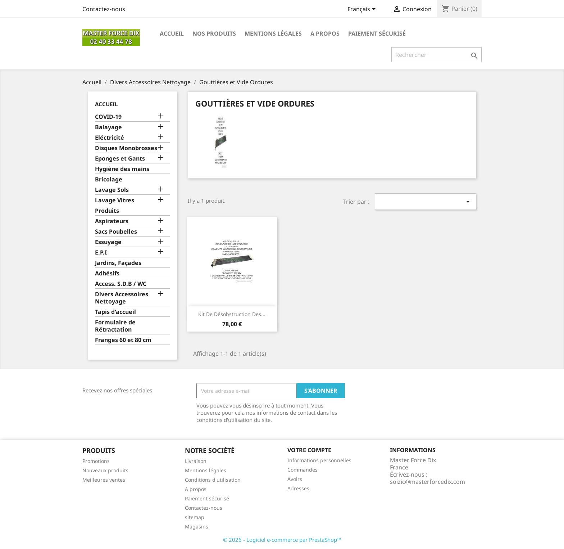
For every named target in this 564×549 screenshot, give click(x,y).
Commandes (302, 469)
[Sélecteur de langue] (362, 9)
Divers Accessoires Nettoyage (121, 298)
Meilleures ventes (103, 479)
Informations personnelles (319, 460)
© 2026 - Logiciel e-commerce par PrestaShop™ (282, 539)
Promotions (96, 461)
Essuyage (108, 242)
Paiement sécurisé (377, 33)
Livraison (195, 461)
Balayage (108, 127)
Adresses (298, 488)
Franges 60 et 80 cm (123, 340)
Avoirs (294, 479)
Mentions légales (273, 33)
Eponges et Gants (120, 158)
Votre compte (309, 450)
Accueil (172, 33)
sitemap (194, 517)
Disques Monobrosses (126, 148)
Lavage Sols (112, 190)
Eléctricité (109, 137)
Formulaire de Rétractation (115, 326)
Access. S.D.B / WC (120, 284)
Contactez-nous (103, 9)
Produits (107, 211)
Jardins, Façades (118, 263)
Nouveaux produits (105, 470)
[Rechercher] (436, 54)
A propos (325, 33)
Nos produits (214, 33)
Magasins (196, 526)
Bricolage (108, 179)
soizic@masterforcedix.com (427, 482)
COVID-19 (108, 117)
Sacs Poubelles (116, 231)
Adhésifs (107, 273)
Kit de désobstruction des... (231, 314)
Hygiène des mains (122, 169)
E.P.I (101, 252)
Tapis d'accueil (115, 312)
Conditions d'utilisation (213, 479)
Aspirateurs (111, 221)
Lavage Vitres (114, 200)
